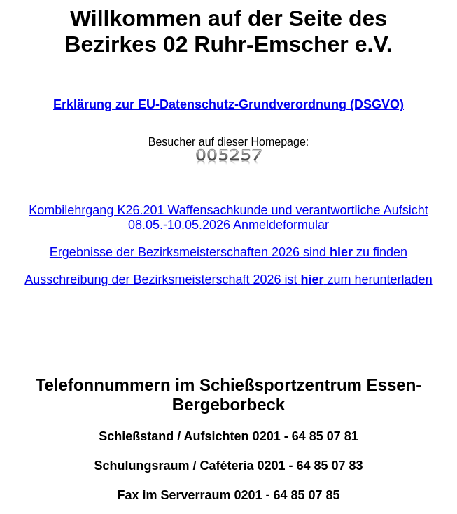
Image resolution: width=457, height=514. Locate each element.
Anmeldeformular (281, 225)
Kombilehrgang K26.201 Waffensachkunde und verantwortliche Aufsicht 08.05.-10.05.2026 (228, 217)
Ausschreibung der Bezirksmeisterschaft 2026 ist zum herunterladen (228, 279)
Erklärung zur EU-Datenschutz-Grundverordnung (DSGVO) (228, 104)
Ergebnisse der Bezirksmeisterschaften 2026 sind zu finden (228, 252)
